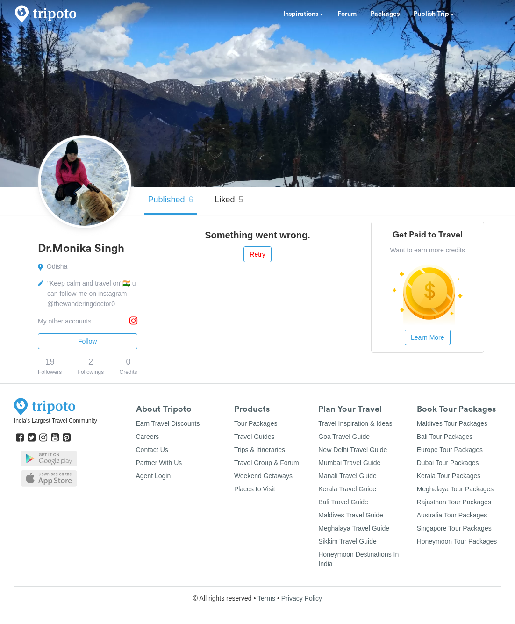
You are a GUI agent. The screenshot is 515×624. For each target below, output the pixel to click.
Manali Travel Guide (347, 476)
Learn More (427, 337)
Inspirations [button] (303, 14)
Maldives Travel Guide (350, 515)
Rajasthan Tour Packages (454, 502)
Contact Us (152, 449)
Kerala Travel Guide (347, 489)
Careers (147, 436)
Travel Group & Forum (266, 462)
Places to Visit (254, 489)
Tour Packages (256, 423)
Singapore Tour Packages (454, 528)
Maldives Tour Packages (452, 423)
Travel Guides (254, 436)
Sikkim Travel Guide (347, 541)
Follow (87, 341)
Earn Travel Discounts (168, 423)
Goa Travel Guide (344, 436)
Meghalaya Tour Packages (455, 489)
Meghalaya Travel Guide (353, 528)
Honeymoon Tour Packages (457, 541)
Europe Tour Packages (450, 449)
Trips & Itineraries (259, 449)
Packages (385, 14)
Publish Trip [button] (434, 14)
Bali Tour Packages (445, 436)
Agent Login (153, 476)
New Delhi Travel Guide (352, 449)
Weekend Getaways (263, 476)
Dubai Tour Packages (448, 462)
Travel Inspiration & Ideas (355, 423)
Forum (347, 14)
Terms (266, 598)
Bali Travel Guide (343, 502)
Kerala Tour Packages (449, 476)
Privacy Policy (301, 598)
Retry (257, 254)
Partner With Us (159, 462)
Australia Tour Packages (452, 515)
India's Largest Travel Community (55, 420)
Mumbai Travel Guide (349, 462)
